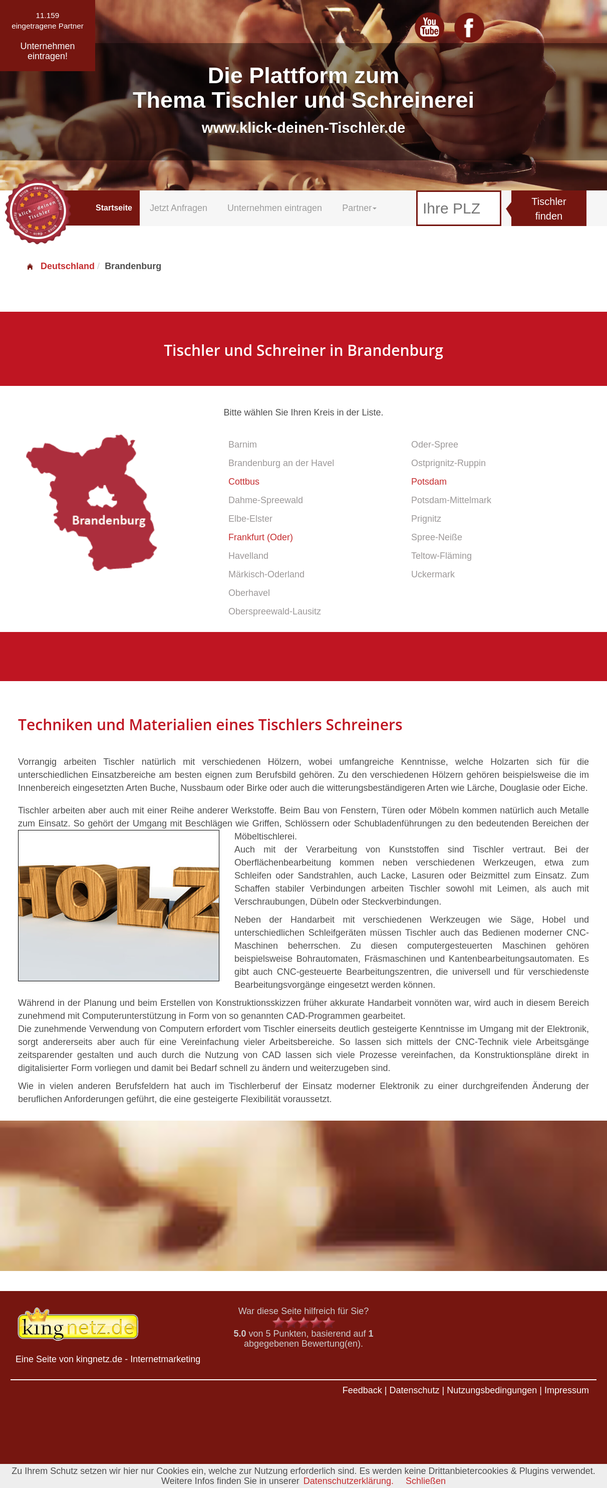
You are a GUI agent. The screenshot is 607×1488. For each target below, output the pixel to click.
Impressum (566, 1390)
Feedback (362, 1390)
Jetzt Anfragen (178, 208)
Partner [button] (359, 208)
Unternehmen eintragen (274, 208)
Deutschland (60, 266)
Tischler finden (548, 209)
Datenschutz (414, 1390)
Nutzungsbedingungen (492, 1390)
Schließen (426, 1481)
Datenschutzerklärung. (349, 1481)
